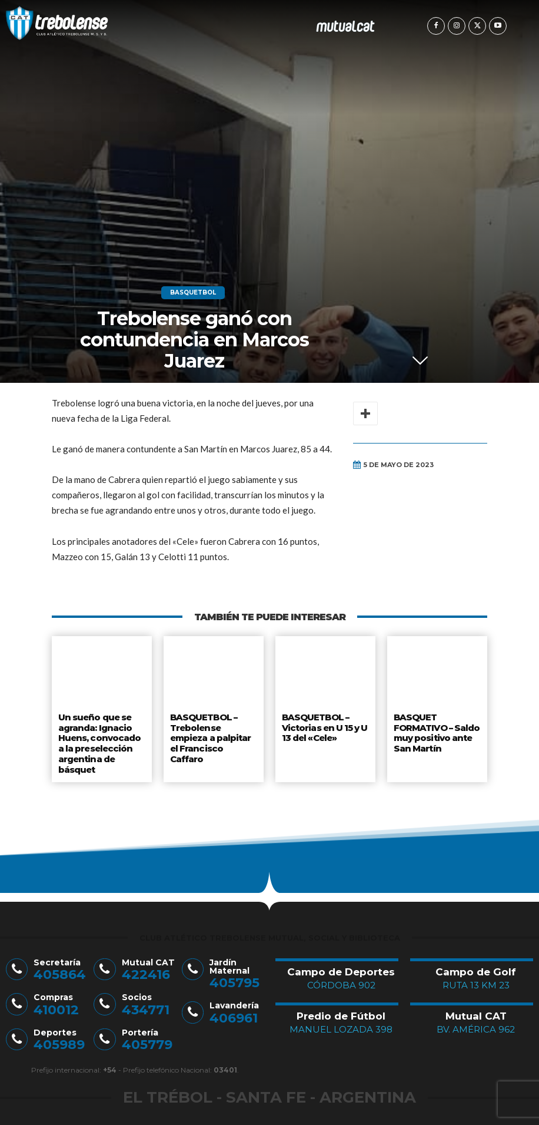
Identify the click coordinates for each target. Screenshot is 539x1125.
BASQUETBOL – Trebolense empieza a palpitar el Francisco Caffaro (211, 735)
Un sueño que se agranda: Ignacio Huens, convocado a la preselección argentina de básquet (101, 739)
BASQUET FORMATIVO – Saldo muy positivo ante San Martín (437, 730)
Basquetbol (193, 292)
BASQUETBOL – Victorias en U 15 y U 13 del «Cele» (325, 726)
